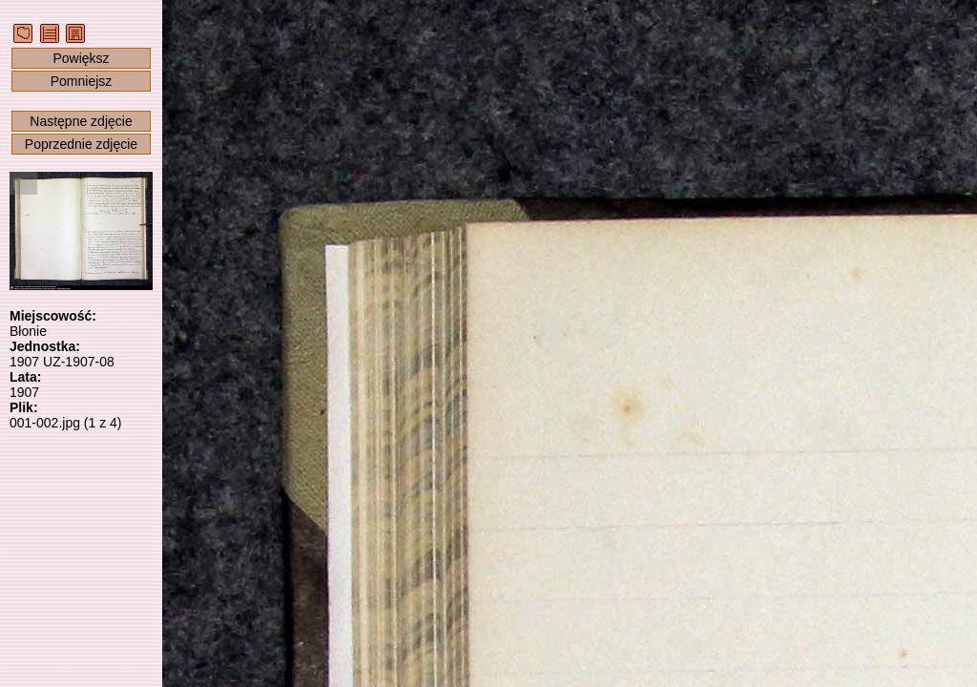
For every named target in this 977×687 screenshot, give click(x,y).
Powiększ (80, 58)
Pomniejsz (82, 81)
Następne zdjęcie (81, 121)
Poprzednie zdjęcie (81, 144)
